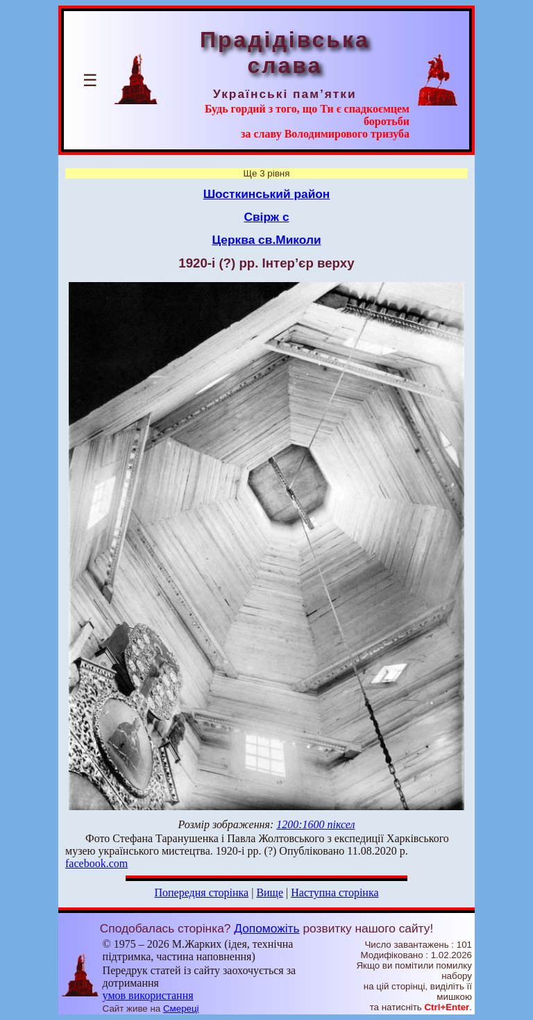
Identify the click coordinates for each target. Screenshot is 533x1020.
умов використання (148, 995)
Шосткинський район (266, 194)
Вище (269, 892)
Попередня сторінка (201, 892)
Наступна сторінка (334, 892)
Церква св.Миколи (266, 240)
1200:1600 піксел (315, 824)
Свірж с (266, 217)
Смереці (181, 1008)
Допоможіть (266, 928)
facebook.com (96, 863)
